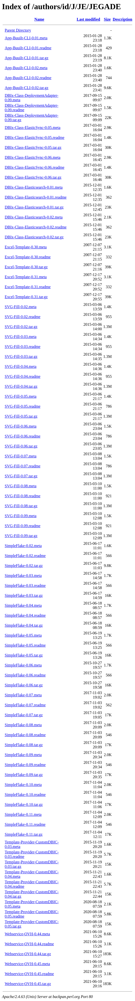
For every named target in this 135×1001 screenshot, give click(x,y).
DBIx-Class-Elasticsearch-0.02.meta (34, 217)
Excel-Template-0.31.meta (26, 277)
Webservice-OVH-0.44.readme (29, 944)
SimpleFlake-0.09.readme (25, 765)
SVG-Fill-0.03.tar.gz (21, 356)
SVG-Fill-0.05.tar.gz (21, 416)
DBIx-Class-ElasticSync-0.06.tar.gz (33, 177)
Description (122, 19)
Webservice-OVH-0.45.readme (29, 974)
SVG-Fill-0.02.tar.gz (21, 327)
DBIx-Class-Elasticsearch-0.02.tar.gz (34, 237)
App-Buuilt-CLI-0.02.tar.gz (26, 88)
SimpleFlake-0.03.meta (23, 575)
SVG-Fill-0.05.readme (22, 406)
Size (107, 19)
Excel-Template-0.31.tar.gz (26, 297)
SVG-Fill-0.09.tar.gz (21, 536)
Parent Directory (18, 30)
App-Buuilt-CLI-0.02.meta (26, 68)
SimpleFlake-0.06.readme (25, 675)
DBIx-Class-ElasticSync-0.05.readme (34, 137)
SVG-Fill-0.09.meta (20, 516)
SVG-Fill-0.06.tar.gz (21, 446)
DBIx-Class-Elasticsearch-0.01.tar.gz (34, 207)
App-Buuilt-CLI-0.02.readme (28, 78)
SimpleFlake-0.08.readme (25, 735)
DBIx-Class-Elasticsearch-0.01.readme (36, 197)
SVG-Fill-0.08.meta (20, 486)
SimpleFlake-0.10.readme (25, 794)
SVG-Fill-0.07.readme (22, 466)
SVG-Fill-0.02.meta (20, 307)
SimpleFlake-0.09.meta (23, 755)
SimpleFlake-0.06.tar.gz (24, 685)
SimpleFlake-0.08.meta (23, 725)
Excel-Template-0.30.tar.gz (26, 267)
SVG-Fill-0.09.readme (22, 526)
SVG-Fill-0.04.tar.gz (21, 386)
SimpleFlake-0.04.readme (25, 615)
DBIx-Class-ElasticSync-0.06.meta (32, 157)
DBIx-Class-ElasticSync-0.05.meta (32, 127)
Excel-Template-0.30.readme (28, 257)
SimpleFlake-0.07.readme (25, 705)
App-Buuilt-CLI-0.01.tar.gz (26, 58)
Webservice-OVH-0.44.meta (27, 934)
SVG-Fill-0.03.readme (22, 346)
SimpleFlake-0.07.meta (23, 695)
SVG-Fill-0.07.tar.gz (21, 476)
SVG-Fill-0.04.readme (22, 376)
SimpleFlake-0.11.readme (25, 824)
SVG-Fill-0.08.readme (22, 496)
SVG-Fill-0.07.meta (20, 456)
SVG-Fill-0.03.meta (20, 336)
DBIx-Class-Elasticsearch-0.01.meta (34, 187)
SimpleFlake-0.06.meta (23, 665)
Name (39, 19)
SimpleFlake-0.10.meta (23, 784)
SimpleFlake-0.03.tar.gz (24, 595)
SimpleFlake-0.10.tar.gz (24, 804)
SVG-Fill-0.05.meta (20, 396)
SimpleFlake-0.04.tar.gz (24, 625)
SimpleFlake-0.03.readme (25, 585)
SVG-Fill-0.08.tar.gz (21, 506)
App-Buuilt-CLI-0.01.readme (28, 48)
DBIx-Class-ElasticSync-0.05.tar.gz (33, 147)
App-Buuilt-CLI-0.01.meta (26, 38)
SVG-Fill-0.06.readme (22, 436)
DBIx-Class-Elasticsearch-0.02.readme (36, 227)
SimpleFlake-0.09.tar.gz (24, 775)
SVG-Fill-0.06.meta (20, 426)
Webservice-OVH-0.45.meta (27, 964)
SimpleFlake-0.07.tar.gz (24, 715)
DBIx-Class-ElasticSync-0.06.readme (34, 167)
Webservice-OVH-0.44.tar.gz (28, 954)
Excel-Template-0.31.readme (28, 287)
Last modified (88, 19)
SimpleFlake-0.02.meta (23, 546)
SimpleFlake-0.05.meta (23, 635)
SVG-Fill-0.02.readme (22, 317)
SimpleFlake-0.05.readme (25, 645)
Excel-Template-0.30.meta (26, 247)
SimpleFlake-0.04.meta (23, 605)
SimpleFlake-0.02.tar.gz (24, 565)
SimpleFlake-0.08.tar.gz (24, 745)
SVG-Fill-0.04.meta (20, 366)
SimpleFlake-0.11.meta (23, 814)
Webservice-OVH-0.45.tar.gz (28, 984)
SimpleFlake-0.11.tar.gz (24, 834)
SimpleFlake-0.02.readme (25, 556)
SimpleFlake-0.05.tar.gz (24, 655)
